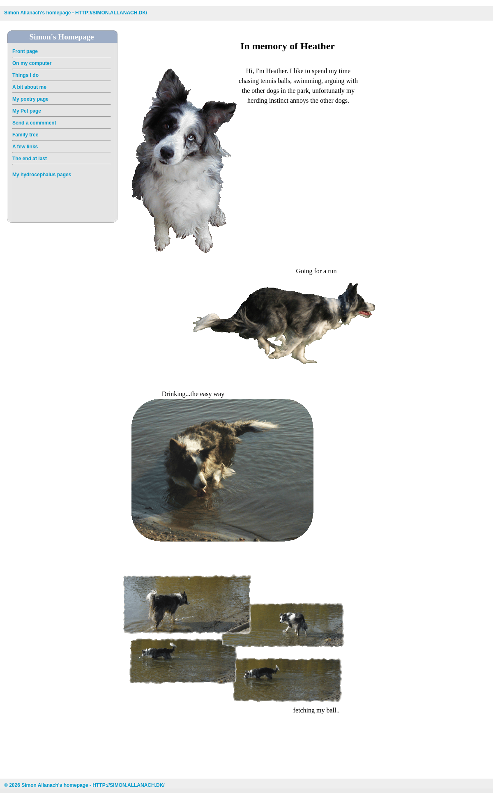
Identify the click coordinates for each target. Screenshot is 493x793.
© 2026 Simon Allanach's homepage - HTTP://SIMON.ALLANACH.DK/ (84, 785)
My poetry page (30, 99)
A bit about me (29, 87)
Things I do (25, 75)
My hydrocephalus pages (41, 175)
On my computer (31, 63)
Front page (25, 51)
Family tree (25, 135)
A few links (25, 147)
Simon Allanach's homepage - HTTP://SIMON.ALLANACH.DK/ (75, 13)
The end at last (29, 158)
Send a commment (34, 123)
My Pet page (26, 111)
